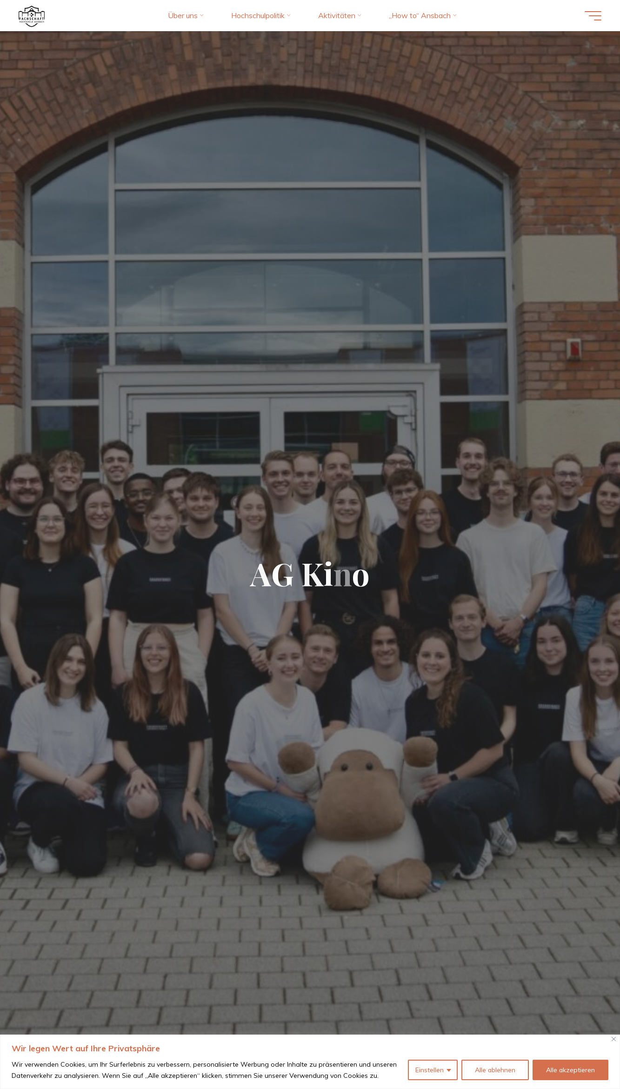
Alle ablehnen (495, 1070)
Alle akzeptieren (570, 1070)
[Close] (614, 1039)
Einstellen (429, 1070)
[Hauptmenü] (593, 15)
